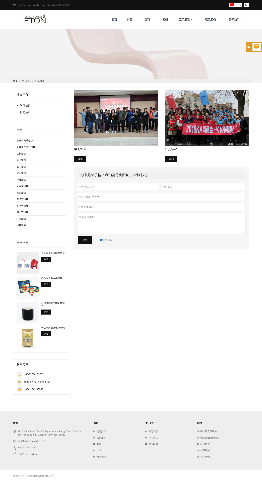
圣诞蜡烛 (21, 193)
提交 (85, 240)
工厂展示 (185, 20)
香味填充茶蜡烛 (25, 141)
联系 (15, 423)
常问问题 (153, 444)
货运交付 (101, 431)
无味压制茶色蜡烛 (26, 147)
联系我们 (210, 20)
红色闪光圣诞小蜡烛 (51, 278)
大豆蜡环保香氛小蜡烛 (53, 328)
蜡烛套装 (21, 225)
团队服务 (101, 438)
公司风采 (153, 438)
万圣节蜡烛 (22, 199)
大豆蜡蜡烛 (22, 186)
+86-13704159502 (61, 5)
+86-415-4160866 (33, 389)
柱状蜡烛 (21, 154)
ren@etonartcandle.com (31, 5)
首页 (114, 20)
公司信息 (153, 431)
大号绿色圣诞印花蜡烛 (53, 253)
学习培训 (25, 106)
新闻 (149, 20)
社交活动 (25, 112)
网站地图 (101, 457)
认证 (99, 450)
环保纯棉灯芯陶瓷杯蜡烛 (53, 305)
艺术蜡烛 (21, 167)
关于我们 (235, 20)
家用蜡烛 (21, 173)
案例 (165, 20)
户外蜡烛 (21, 180)
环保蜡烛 (21, 219)
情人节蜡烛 (22, 212)
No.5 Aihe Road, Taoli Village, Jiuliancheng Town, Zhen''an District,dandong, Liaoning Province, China (50, 433)
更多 (46, 259)
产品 (131, 20)
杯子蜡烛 (21, 160)
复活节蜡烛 (22, 206)
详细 (80, 159)
